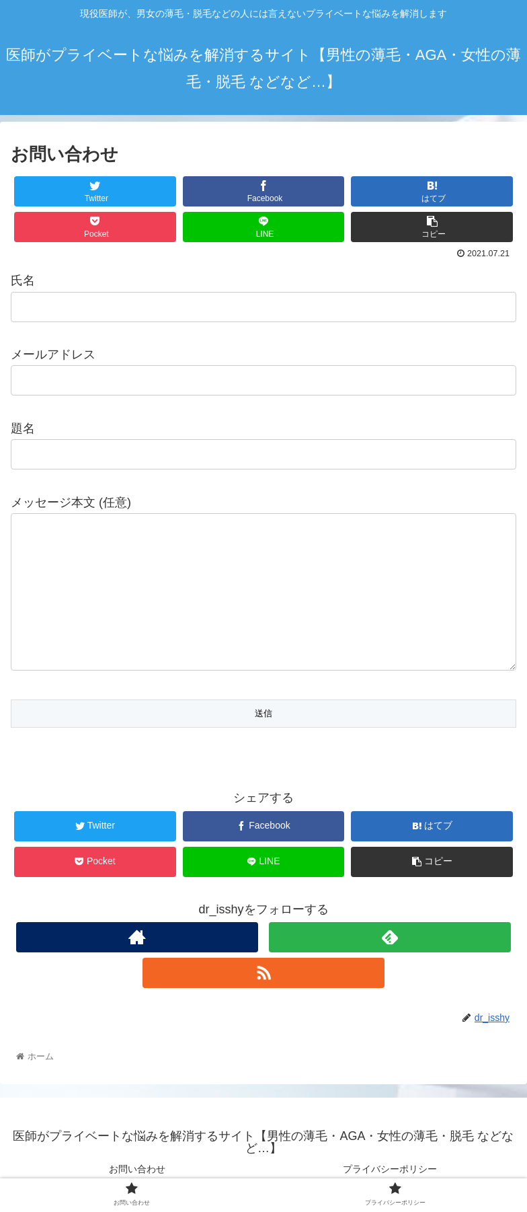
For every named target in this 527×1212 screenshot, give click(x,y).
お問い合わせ (137, 1169)
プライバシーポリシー (390, 1169)
